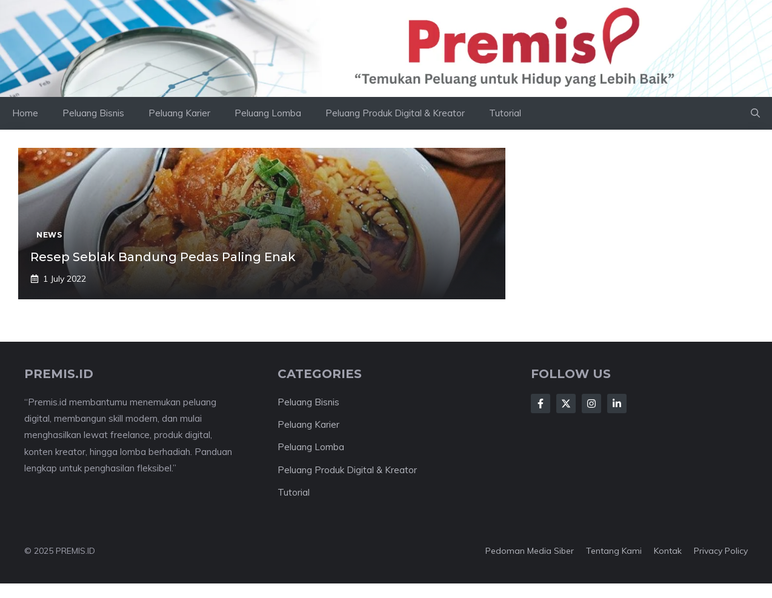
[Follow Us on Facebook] (540, 403)
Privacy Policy (721, 550)
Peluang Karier (179, 113)
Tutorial (505, 113)
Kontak (668, 550)
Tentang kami (614, 550)
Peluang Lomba (268, 113)
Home (25, 113)
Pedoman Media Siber (529, 550)
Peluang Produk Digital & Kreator (395, 113)
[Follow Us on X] (566, 403)
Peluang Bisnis (93, 113)
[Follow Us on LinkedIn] (617, 403)
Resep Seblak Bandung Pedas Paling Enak (163, 257)
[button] (755, 113)
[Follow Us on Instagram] (591, 403)
